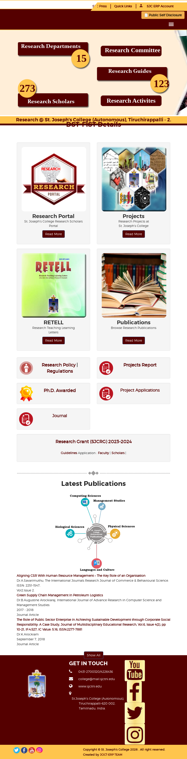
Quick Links (123, 6)
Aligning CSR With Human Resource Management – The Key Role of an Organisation (81, 575)
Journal (59, 415)
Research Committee (132, 50)
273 (27, 88)
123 (161, 83)
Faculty (103, 453)
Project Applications (140, 390)
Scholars (118, 453)
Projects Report (140, 365)
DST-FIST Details (93, 124)
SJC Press (99, 6)
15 (81, 58)
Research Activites (131, 100)
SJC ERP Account (157, 6)
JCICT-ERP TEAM (94, 754)
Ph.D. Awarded (60, 390)
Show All (93, 655)
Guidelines (69, 453)
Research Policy (58, 365)
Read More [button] (53, 234)
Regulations (60, 371)
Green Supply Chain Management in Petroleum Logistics (60, 595)
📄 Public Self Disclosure (163, 15)
